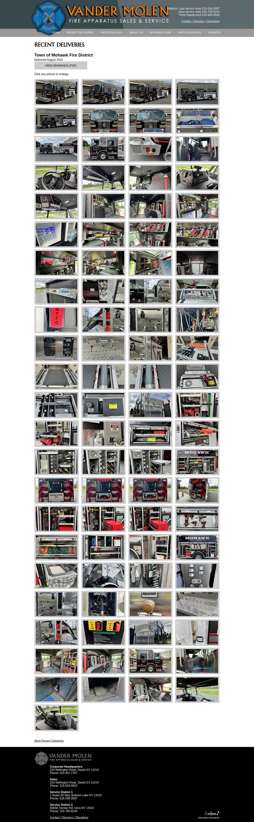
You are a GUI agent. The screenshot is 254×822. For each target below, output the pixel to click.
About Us (136, 32)
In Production (160, 32)
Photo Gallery (112, 32)
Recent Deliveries (80, 32)
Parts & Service (189, 32)
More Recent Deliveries (49, 740)
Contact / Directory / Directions (200, 21)
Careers (214, 32)
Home (56, 32)
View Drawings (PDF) (61, 65)
